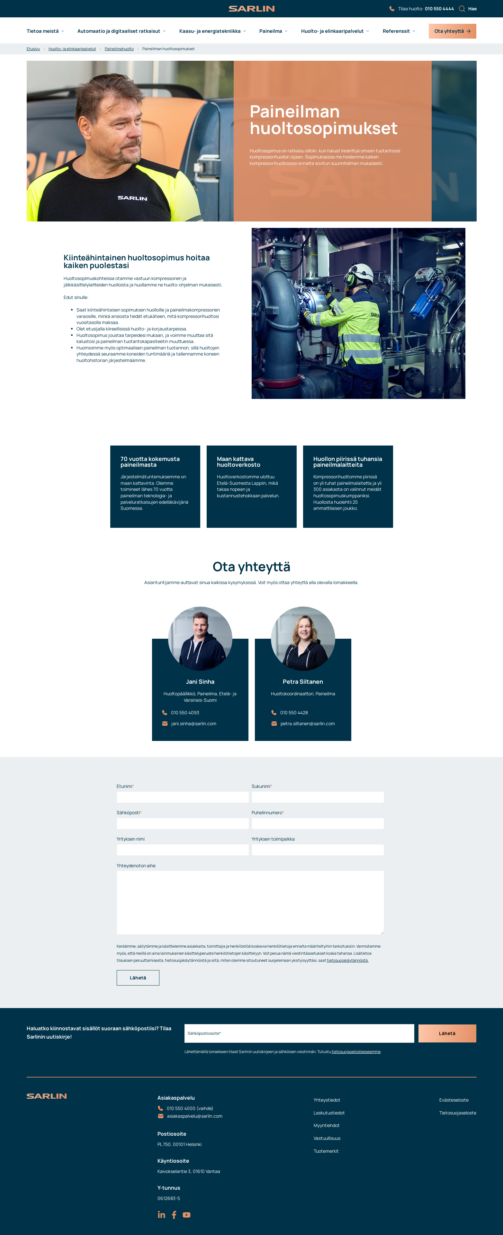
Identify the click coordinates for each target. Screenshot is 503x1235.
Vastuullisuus (327, 1138)
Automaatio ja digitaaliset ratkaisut (118, 31)
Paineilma (270, 31)
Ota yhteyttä (453, 31)
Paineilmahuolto (119, 48)
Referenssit (396, 31)
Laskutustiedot (329, 1113)
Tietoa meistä (43, 31)
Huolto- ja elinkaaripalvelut (332, 31)
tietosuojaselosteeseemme (354, 1051)
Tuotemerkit (326, 1151)
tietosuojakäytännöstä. (348, 960)
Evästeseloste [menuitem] (454, 1100)
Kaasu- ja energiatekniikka (210, 31)
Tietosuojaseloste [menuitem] (457, 1113)
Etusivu (33, 48)
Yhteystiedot (327, 1100)
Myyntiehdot (327, 1125)
